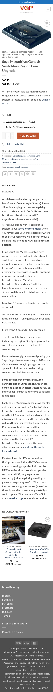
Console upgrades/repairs (22, 51)
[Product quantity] (8, 136)
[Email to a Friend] (22, 174)
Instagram (7, 603)
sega (26, 167)
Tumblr (6, 615)
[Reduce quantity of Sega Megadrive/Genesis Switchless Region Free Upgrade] (4, 136)
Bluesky (6, 595)
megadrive (18, 167)
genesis (10, 167)
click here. (32, 670)
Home (5, 51)
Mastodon (8, 607)
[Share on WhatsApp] (5, 174)
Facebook (7, 599)
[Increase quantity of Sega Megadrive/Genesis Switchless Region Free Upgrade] (12, 136)
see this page (16, 498)
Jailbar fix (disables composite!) (21, 127)
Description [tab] (8, 185)
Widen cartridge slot (20, 121)
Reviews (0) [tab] (8, 191)
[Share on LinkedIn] (33, 174)
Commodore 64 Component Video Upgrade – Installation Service (14, 553)
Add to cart (28, 135)
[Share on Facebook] (10, 174)
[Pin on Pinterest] (27, 174)
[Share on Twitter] (16, 174)
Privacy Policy (25, 662)
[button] (4, 9)
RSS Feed (7, 611)
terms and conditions (29, 228)
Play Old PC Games (12, 632)
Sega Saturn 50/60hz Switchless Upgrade (39, 550)
